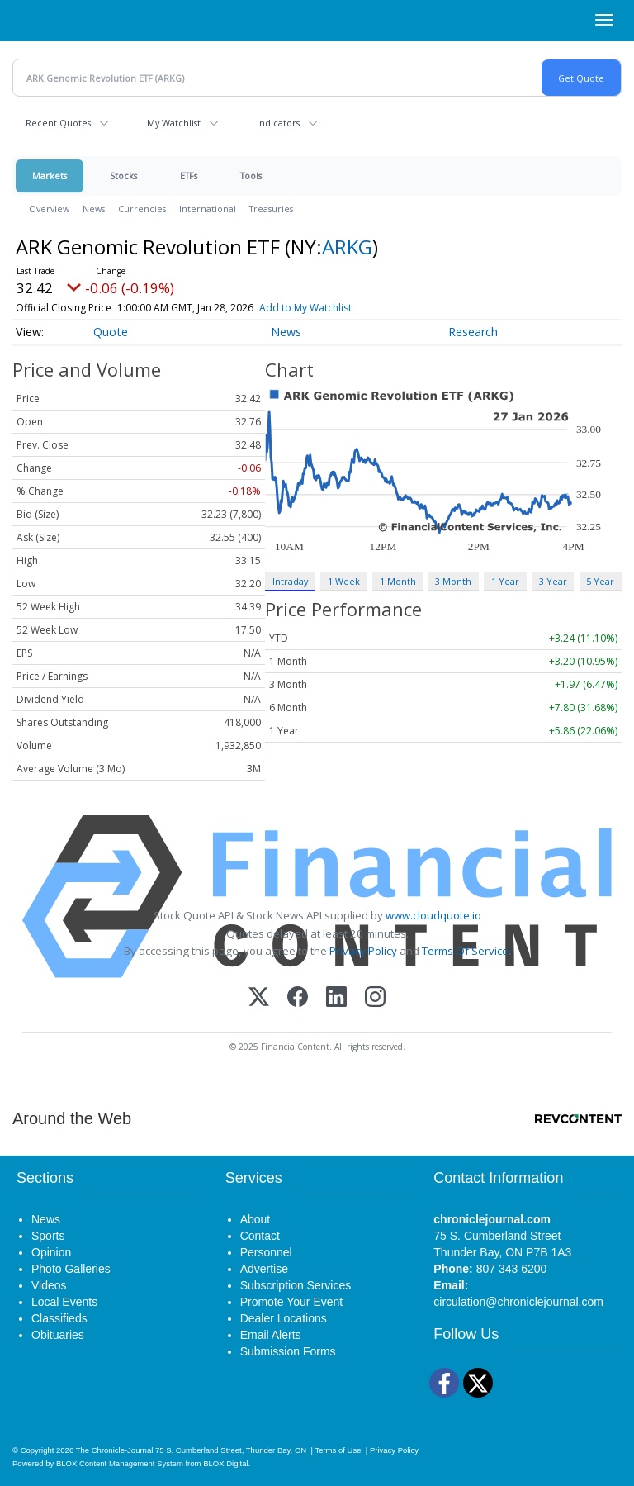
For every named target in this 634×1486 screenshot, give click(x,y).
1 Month (398, 581)
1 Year (505, 581)
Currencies (142, 208)
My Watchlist (174, 122)
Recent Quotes (58, 122)
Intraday (290, 581)
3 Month (453, 581)
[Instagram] (375, 998)
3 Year (553, 581)
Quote (110, 331)
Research (473, 331)
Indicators (278, 122)
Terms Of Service (465, 950)
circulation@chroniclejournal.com (518, 1301)
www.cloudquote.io (433, 915)
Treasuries (271, 208)
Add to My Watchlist (305, 308)
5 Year (600, 581)
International (207, 208)
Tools (251, 175)
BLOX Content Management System (119, 1463)
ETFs (188, 175)
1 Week (344, 581)
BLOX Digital (225, 1463)
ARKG (347, 246)
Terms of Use (338, 1450)
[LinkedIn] (336, 998)
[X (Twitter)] (259, 998)
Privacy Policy (363, 950)
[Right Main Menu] (604, 20)
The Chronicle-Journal (115, 1450)
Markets (49, 175)
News (94, 208)
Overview (49, 208)
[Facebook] (298, 998)
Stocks (123, 175)
